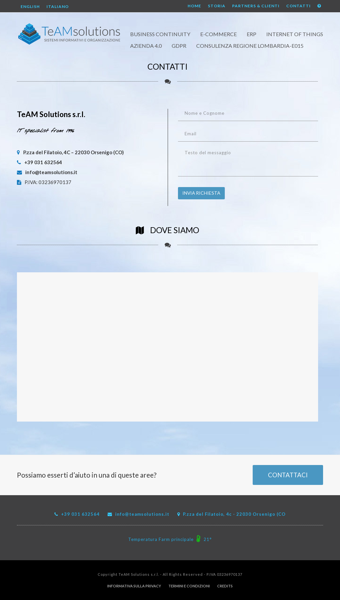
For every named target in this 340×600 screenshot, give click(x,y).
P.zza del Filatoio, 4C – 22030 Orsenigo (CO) (70, 152)
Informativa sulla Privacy (134, 586)
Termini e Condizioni (189, 586)
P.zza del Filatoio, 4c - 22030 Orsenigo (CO (234, 514)
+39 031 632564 (39, 162)
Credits (225, 586)
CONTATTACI (288, 475)
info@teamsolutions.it (47, 172)
